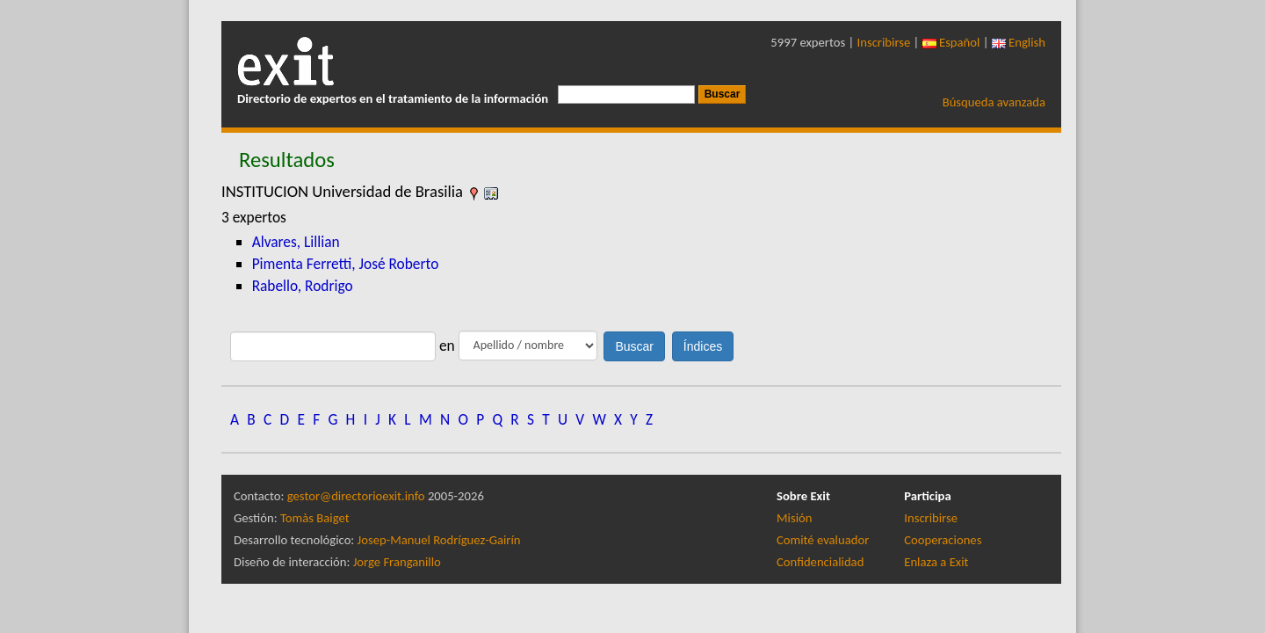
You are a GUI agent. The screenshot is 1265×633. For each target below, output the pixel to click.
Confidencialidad (820, 562)
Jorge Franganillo (397, 562)
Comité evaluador (823, 540)
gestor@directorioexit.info (356, 496)
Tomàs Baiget (315, 518)
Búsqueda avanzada (994, 102)
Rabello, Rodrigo (302, 285)
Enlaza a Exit (936, 562)
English (1018, 42)
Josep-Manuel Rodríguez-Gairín (439, 540)
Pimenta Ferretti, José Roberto (345, 263)
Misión (794, 518)
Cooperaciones (942, 540)
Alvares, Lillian (296, 241)
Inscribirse (884, 42)
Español (951, 42)
